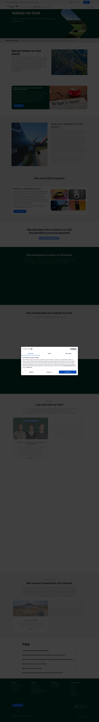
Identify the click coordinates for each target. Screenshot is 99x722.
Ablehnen (31, 372)
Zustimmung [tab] (30, 353)
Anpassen (50, 372)
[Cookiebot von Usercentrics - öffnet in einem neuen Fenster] (71, 349)
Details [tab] (49, 353)
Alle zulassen (68, 372)
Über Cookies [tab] (68, 353)
